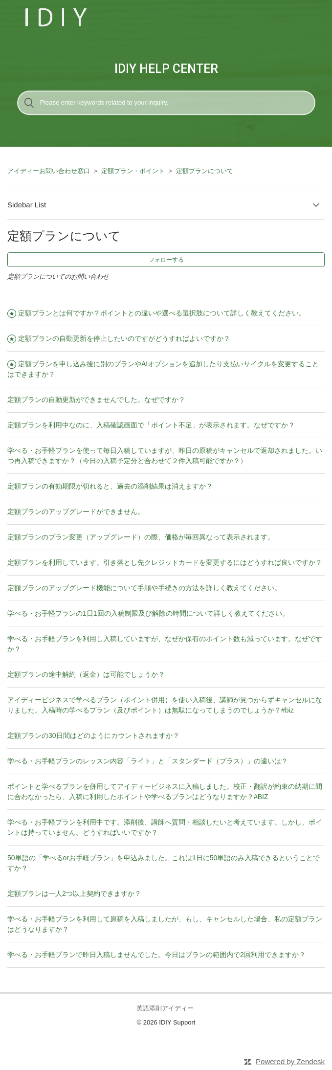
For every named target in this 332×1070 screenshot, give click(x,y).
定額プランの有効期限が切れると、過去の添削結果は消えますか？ (110, 486)
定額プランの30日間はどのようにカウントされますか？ (93, 735)
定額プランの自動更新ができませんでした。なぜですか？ (96, 399)
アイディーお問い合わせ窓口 (48, 171)
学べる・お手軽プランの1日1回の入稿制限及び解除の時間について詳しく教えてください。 (148, 613)
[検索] (166, 102)
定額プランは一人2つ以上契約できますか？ (74, 893)
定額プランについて (204, 171)
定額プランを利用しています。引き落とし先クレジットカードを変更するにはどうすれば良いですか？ (164, 562)
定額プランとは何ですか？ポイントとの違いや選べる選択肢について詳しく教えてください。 (162, 313)
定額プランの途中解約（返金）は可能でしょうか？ (86, 674)
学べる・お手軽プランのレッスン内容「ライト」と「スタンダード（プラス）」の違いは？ (147, 761)
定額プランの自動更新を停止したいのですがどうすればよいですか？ (124, 338)
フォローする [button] (166, 259)
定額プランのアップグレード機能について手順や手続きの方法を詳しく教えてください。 (144, 588)
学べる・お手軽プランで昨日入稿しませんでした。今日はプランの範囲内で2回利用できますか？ (156, 955)
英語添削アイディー (165, 1008)
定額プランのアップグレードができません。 (75, 511)
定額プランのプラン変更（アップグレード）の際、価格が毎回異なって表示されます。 (140, 537)
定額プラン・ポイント (133, 171)
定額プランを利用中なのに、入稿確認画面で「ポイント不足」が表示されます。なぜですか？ (151, 425)
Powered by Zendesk (290, 1061)
